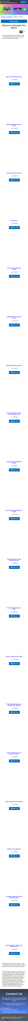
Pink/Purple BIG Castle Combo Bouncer (14, 559)
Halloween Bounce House (14, 365)
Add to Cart (14, 84)
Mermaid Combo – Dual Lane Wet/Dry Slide (14, 413)
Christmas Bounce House (14, 173)
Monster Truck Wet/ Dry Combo (14, 462)
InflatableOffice (6, 1019)
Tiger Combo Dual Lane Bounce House (14, 753)
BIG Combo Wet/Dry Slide (14, 77)
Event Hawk (23, 1018)
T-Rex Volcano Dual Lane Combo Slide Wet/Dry (14, 704)
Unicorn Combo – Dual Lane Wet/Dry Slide (14, 946)
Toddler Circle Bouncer (14, 849)
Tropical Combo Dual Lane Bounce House (14, 897)
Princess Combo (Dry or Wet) (14, 608)
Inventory (9, 17)
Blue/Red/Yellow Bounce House (14, 125)
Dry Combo (14, 220)
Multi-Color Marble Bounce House (14, 511)
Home (3, 17)
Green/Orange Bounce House (14, 268)
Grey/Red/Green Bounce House (14, 317)
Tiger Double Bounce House (14, 801)
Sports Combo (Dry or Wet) (14, 656)
